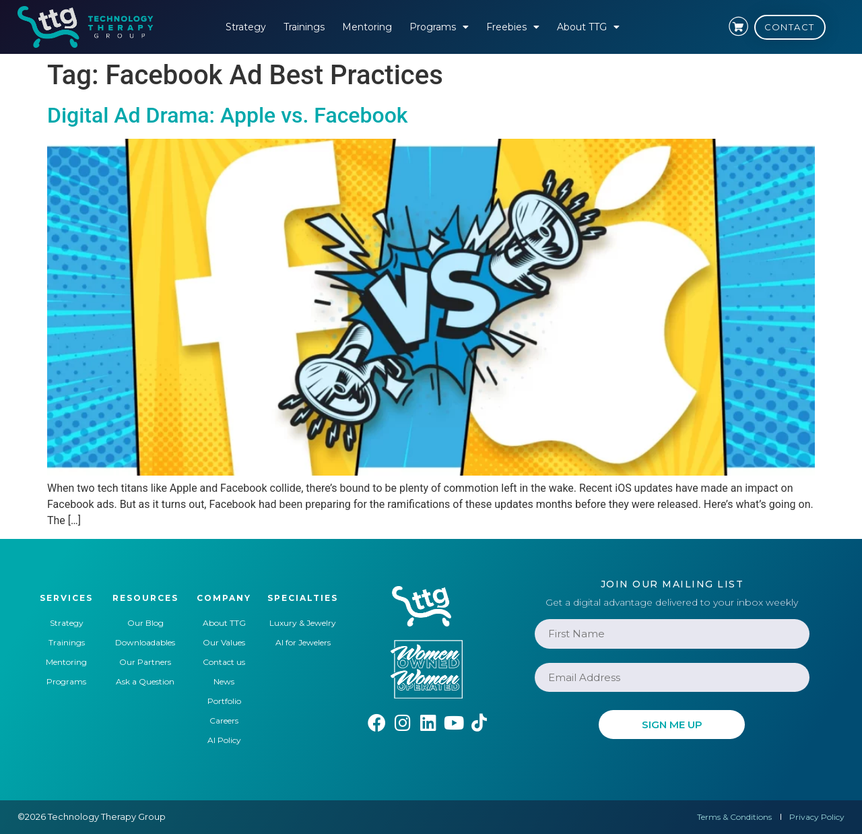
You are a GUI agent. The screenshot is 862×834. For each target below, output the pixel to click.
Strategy (246, 27)
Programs (439, 26)
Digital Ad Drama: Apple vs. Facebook (227, 115)
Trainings (304, 27)
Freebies (512, 26)
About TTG (588, 26)
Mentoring (367, 27)
